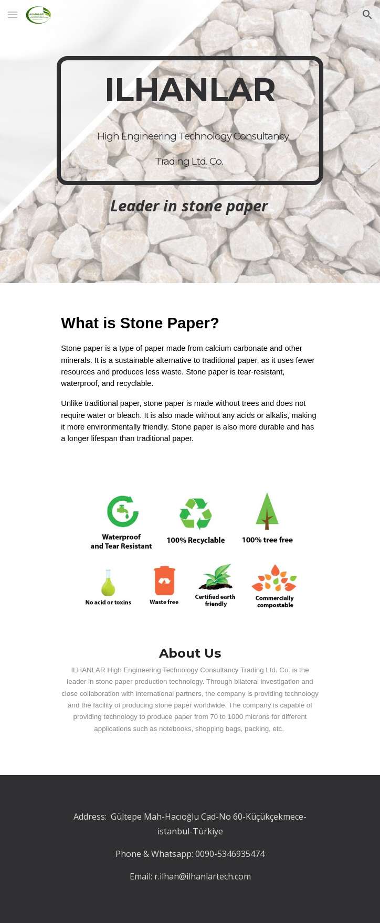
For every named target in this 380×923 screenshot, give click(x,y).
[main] (190, 120)
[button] (12, 14)
